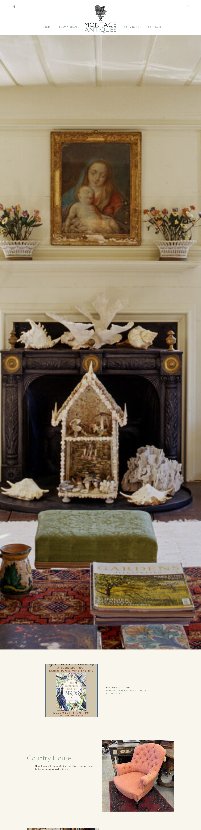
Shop (46, 27)
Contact (154, 27)
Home (100, 19)
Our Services (132, 27)
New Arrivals (69, 27)
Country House (49, 757)
